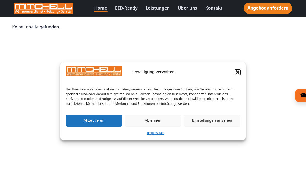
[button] (237, 73)
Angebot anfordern (267, 8)
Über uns (187, 8)
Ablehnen (153, 121)
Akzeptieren (94, 121)
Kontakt (214, 8)
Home (100, 8)
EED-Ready (126, 8)
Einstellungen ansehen (212, 121)
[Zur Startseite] (43, 8)
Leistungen (158, 8)
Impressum (155, 134)
